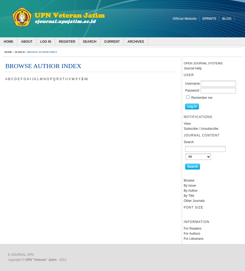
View (187, 123)
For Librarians (193, 239)
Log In (45, 42)
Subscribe (191, 129)
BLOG (226, 19)
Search (89, 42)
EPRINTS (209, 19)
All (86, 79)
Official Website (185, 19)
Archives (136, 42)
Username (192, 83)
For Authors (192, 233)
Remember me (201, 98)
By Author (191, 191)
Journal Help (193, 68)
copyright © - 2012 (37, 260)
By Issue (190, 185)
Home (8, 42)
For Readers (193, 228)
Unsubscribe (209, 129)
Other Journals (194, 201)
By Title (189, 196)
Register (67, 42)
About (26, 42)
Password (192, 90)
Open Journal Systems (203, 63)
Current (112, 42)
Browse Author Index (42, 52)
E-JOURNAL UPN (21, 255)
